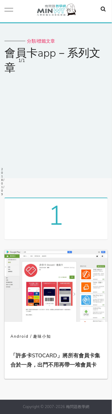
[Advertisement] (56, 122)
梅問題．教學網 (56, 11)
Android (19, 336)
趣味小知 (42, 336)
